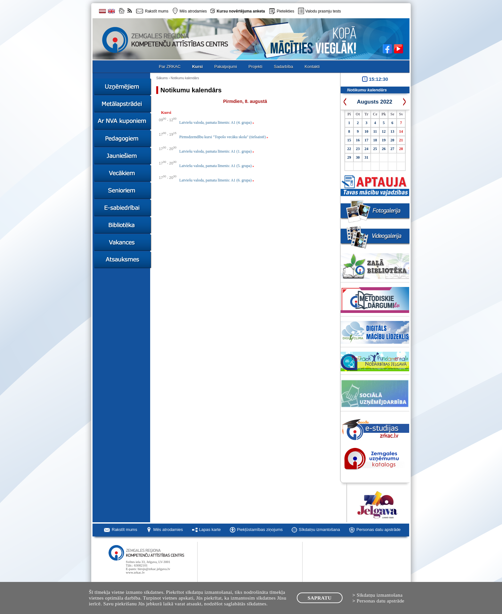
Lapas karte (210, 529)
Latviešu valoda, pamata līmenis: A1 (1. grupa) (216, 151)
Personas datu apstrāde (378, 529)
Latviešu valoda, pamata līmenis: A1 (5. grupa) (216, 166)
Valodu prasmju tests (323, 11)
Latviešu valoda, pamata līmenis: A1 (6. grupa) (216, 180)
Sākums (162, 78)
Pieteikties (285, 11)
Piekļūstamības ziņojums (260, 529)
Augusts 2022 (375, 102)
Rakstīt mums (124, 529)
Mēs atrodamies (168, 529)
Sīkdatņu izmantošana (319, 529)
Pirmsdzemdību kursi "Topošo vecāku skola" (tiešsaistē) (223, 137)
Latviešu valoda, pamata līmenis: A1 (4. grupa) (216, 122)
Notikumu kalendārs (185, 78)
